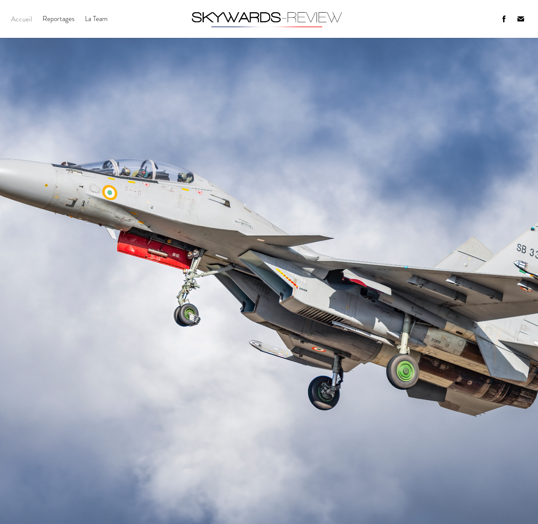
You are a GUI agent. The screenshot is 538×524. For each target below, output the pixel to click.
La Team (96, 19)
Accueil (21, 19)
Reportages (58, 19)
